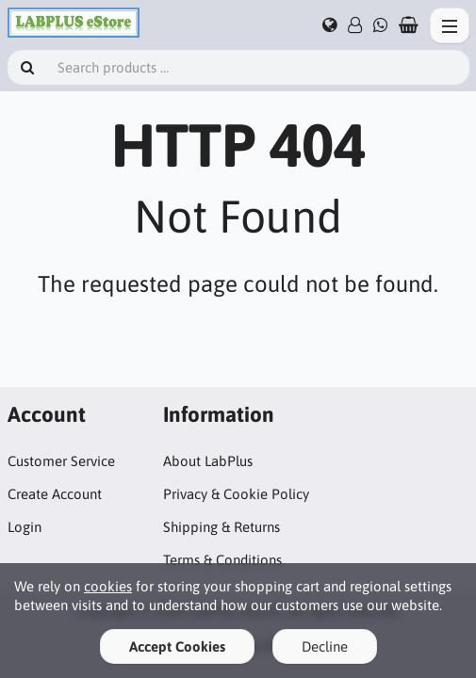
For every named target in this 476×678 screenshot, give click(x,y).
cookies (108, 586)
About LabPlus (208, 461)
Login (24, 527)
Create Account (55, 494)
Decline (325, 646)
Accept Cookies (177, 646)
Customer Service (61, 461)
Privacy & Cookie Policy (236, 494)
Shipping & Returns (221, 527)
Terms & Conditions (222, 560)
